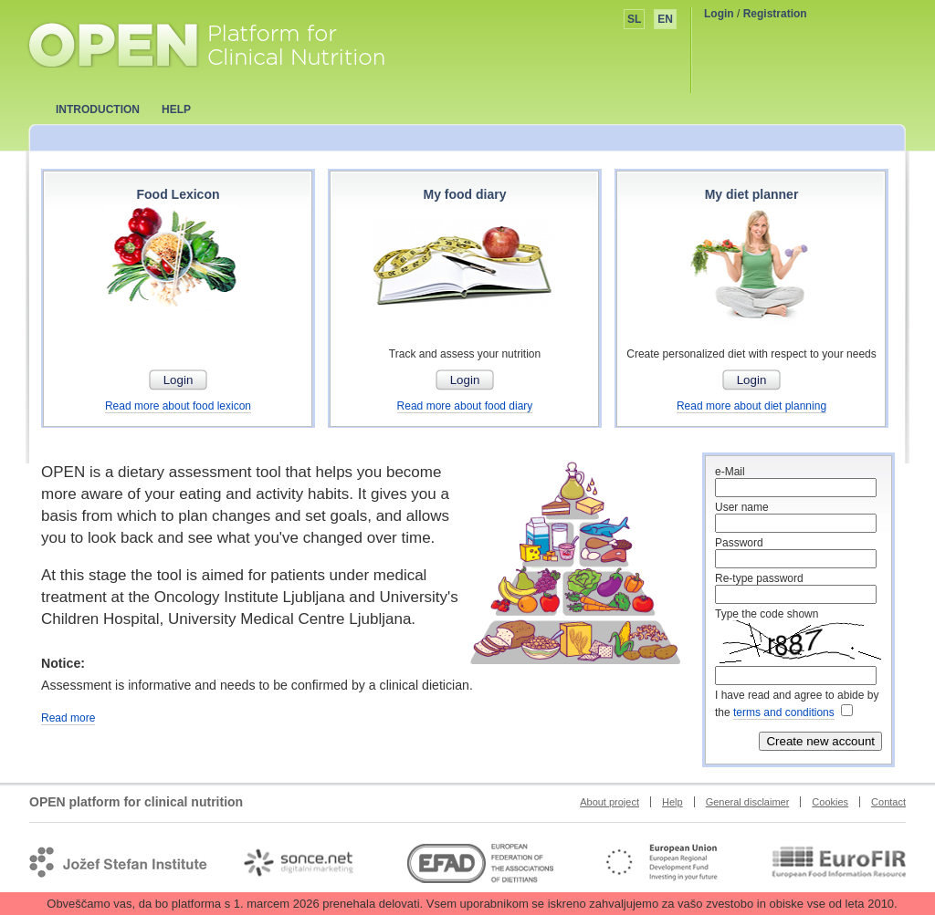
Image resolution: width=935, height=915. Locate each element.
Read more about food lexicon (178, 406)
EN (665, 19)
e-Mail (730, 471)
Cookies (830, 801)
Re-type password (759, 578)
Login (719, 13)
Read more (68, 718)
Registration (775, 13)
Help (672, 801)
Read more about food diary (465, 406)
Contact (888, 801)
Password (739, 542)
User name (742, 507)
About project (609, 801)
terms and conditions (784, 712)
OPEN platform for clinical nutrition (224, 43)
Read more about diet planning (751, 406)
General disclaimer (748, 801)
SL (634, 19)
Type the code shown (766, 614)
